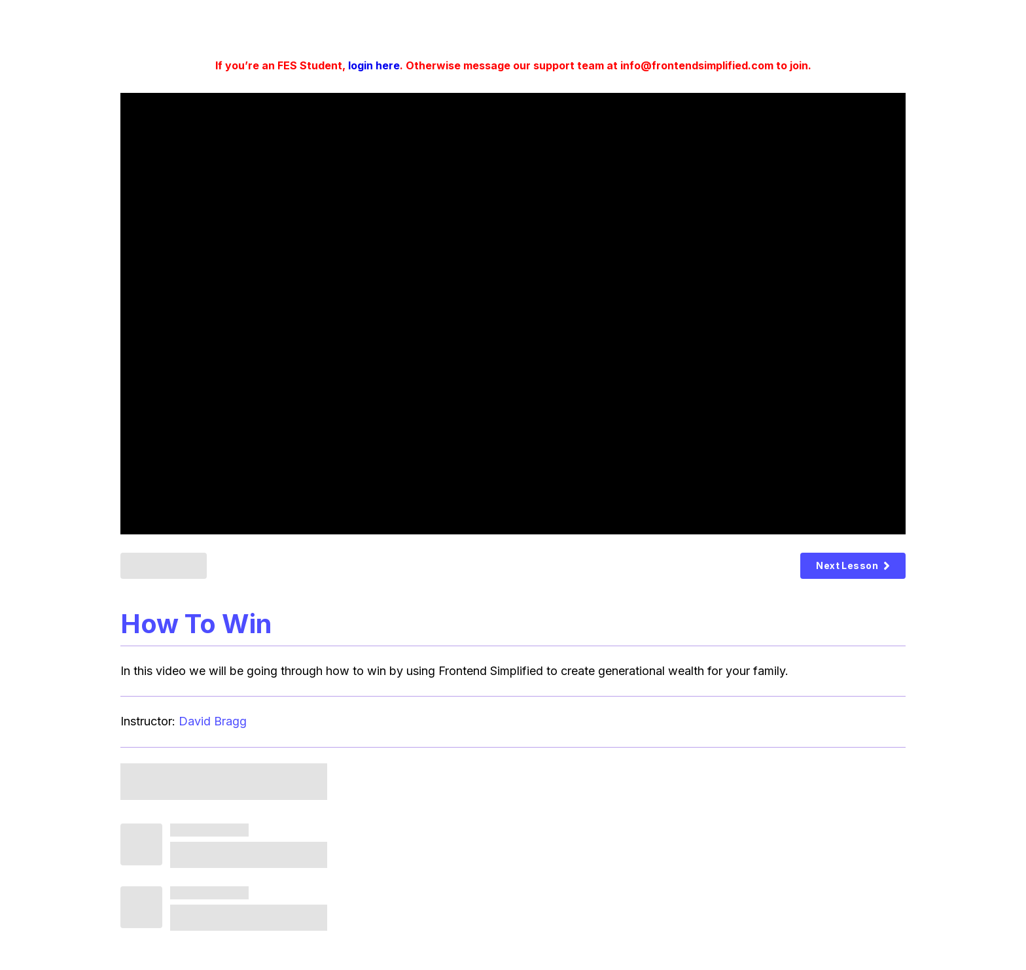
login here (374, 65)
